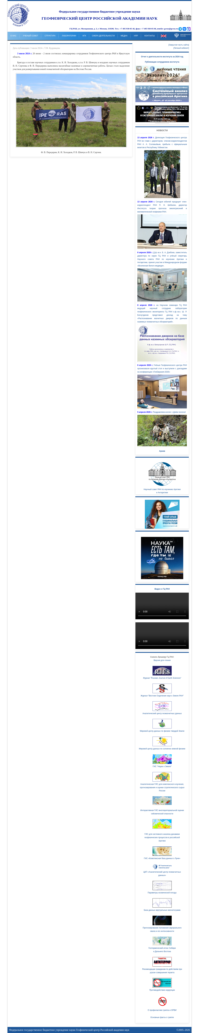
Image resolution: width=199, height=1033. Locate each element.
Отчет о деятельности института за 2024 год (162, 57)
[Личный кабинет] (181, 48)
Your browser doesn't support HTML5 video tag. (162, 114)
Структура (50, 36)
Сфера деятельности (103, 36)
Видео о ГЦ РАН (162, 589)
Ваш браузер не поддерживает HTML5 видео (162, 606)
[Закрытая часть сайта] (178, 45)
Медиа (124, 36)
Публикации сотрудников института (162, 62)
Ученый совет (30, 36)
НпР (136, 36)
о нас (13, 36)
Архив (162, 451)
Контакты (149, 36)
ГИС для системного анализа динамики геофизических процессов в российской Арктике (162, 837)
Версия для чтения (162, 660)
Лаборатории (69, 36)
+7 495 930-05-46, (127, 29)
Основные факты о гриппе (162, 1017)
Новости (162, 130)
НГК (84, 36)
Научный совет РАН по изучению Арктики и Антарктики (162, 477)
